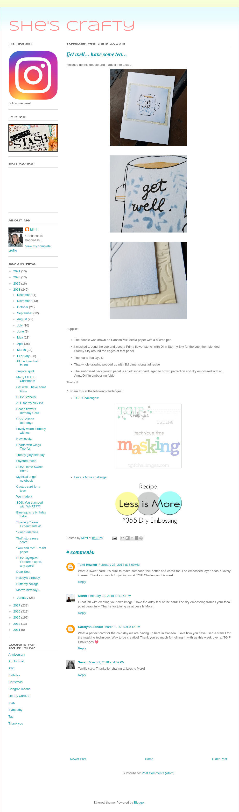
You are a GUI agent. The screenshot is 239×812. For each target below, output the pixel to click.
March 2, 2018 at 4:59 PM (107, 662)
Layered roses (26, 461)
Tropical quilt (25, 371)
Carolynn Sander (90, 627)
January (23, 597)
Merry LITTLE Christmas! (25, 379)
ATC (11, 668)
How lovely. (24, 438)
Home (149, 759)
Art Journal (16, 661)
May (20, 337)
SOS (11, 703)
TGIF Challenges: (86, 398)
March (22, 350)
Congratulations (19, 689)
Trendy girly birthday (30, 455)
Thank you (15, 723)
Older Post (219, 759)
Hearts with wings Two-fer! (28, 447)
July (20, 325)
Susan (82, 662)
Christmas (15, 682)
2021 (17, 271)
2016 (17, 611)
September (25, 313)
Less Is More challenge (90, 477)
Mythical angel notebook (26, 478)
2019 (17, 283)
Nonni (82, 596)
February (24, 356)
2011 (17, 630)
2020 (17, 277)
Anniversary (16, 654)
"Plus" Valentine (27, 532)
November (25, 301)
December (25, 295)
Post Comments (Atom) (158, 773)
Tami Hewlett (87, 564)
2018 (17, 289)
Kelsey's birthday (28, 577)
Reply (82, 582)
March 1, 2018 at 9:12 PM (122, 627)
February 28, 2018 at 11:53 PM (109, 596)
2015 (17, 617)
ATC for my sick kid (29, 403)
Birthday (14, 675)
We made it (24, 496)
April (20, 344)
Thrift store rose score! (27, 540)
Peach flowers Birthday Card (27, 411)
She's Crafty (72, 26)
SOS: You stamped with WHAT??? (29, 504)
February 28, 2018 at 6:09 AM (119, 564)
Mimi (33, 229)
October (23, 307)
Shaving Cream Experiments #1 (29, 524)
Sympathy (15, 710)
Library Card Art (19, 696)
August (22, 319)
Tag (11, 716)
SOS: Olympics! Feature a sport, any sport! (29, 561)
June (21, 331)
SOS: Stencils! (26, 397)
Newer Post (78, 759)
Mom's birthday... (28, 590)
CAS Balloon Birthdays (25, 421)
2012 (17, 624)
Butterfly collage (27, 584)
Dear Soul (23, 571)
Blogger (139, 802)
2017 (17, 605)
